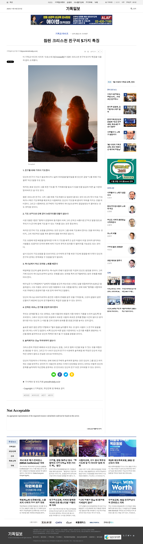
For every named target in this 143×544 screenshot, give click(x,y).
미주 (123, 2)
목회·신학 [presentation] (12, 461)
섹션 (10, 2)
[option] (114, 285)
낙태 (96, 2)
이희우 (109, 198)
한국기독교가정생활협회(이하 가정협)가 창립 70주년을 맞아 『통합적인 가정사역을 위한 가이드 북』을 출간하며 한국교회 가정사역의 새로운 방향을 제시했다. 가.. (62, 472)
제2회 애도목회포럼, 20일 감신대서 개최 (121, 461)
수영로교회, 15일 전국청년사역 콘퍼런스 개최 (121, 501)
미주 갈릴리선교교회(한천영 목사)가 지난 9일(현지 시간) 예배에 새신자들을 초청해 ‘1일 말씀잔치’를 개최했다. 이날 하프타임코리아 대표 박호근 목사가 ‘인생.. (92, 509)
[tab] (12, 446)
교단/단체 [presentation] (12, 451)
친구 (44, 395)
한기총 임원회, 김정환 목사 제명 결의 (114, 109)
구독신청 (128, 2)
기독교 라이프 (61, 34)
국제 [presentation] (12, 466)
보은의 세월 (111, 233)
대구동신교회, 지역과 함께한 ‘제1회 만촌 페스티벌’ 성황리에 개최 (62, 502)
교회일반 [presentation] (12, 446)
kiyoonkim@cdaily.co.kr (29, 51)
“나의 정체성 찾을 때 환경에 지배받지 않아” (91, 501)
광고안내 (43, 537)
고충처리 (92, 537)
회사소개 (35, 537)
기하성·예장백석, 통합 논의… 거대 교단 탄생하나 (113, 96)
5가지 (51, 395)
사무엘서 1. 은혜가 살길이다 (113, 133)
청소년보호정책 (82, 537)
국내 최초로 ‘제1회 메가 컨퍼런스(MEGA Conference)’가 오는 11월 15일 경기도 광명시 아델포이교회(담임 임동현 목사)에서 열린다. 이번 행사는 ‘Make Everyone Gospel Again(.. (33, 470)
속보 (109, 82)
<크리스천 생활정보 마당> (94, 429)
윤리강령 (99, 537)
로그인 (134, 2)
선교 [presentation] (12, 456)
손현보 (69, 2)
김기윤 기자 (17, 51)
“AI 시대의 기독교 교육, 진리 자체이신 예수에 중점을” (114, 147)
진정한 (27, 395)
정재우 (109, 236)
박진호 (109, 250)
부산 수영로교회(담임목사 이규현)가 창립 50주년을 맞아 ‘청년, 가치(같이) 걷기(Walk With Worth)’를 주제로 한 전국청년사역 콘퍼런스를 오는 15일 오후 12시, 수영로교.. (122, 509)
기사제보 (59, 537)
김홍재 (109, 225)
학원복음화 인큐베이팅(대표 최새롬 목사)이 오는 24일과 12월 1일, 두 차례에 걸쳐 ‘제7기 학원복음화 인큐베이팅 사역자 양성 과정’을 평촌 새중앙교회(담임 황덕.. (33, 509)
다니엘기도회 (79, 2)
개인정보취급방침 (69, 537)
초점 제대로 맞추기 (114, 260)
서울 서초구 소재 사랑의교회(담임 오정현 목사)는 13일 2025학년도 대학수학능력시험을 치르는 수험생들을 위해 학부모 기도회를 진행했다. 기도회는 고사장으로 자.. (92, 472)
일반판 (118, 2)
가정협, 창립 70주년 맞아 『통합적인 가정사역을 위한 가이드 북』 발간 (63, 463)
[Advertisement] (122, 64)
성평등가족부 (60, 2)
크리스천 (36, 395)
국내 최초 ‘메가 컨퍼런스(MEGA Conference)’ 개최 (32, 461)
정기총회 (89, 2)
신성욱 (109, 263)
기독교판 (109, 2)
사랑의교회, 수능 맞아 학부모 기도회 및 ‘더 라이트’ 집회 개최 (92, 463)
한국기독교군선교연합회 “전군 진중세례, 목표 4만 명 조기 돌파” (114, 123)
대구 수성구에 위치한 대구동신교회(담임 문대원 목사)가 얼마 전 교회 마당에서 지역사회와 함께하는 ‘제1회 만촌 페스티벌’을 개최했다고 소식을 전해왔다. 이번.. (62, 512)
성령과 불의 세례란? (115, 247)
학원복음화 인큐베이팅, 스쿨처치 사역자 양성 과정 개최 (33, 501)
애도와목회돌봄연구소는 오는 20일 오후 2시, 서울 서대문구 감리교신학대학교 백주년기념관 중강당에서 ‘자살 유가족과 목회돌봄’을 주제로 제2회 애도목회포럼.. (122, 469)
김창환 (109, 211)
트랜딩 (50, 2)
